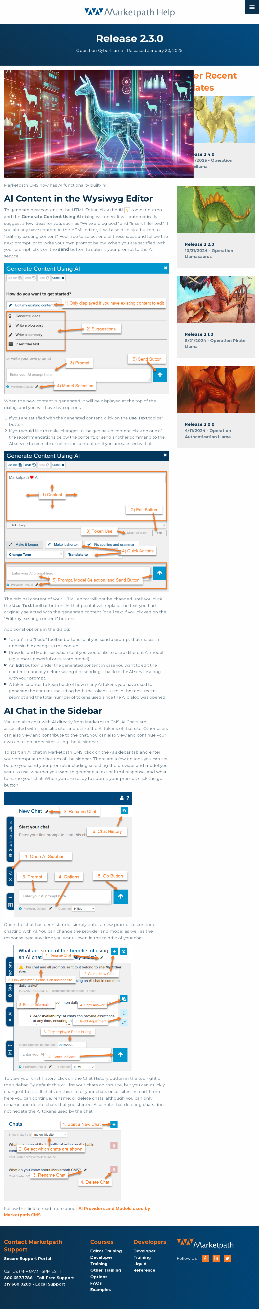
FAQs (96, 1283)
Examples (100, 1289)
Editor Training (106, 1251)
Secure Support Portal (27, 1258)
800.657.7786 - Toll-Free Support (39, 1277)
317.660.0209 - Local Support (34, 1284)
